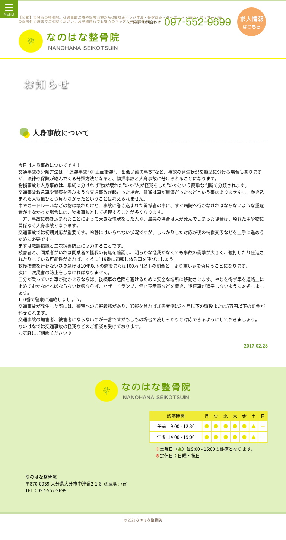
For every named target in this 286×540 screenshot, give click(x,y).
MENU (9, 12)
